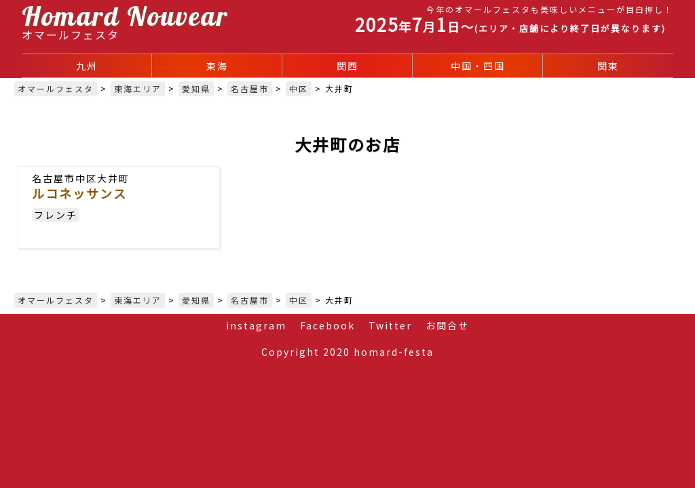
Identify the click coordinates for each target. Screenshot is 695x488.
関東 (608, 66)
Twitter (390, 325)
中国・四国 (478, 66)
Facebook (327, 325)
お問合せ (447, 325)
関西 (347, 66)
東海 (217, 66)
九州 (87, 66)
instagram (256, 325)
